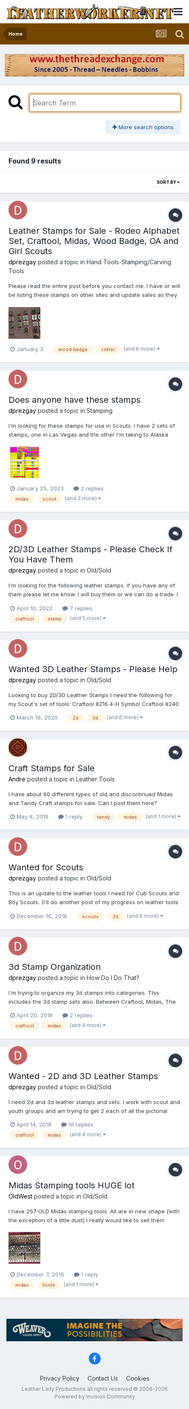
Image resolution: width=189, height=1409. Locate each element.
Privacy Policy (59, 1378)
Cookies (138, 1378)
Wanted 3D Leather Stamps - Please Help (93, 669)
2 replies (88, 488)
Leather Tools (95, 779)
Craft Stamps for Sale (51, 768)
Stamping (100, 410)
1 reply (70, 816)
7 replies (77, 608)
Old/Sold (99, 570)
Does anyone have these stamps (74, 400)
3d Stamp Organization (54, 967)
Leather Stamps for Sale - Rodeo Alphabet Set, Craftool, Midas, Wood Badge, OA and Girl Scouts (94, 241)
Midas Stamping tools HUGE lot (71, 1185)
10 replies (77, 1124)
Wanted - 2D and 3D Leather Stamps (83, 1076)
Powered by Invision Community (94, 1396)
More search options (143, 127)
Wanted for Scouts (45, 867)
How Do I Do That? (113, 977)
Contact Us (102, 1378)
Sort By (168, 182)
